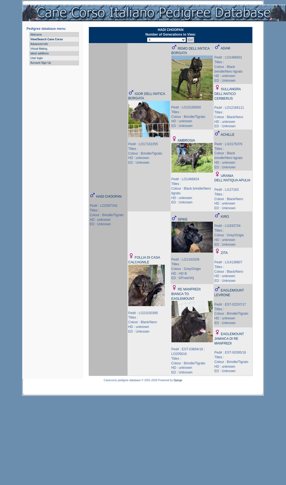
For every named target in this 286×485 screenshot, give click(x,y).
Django (178, 380)
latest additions (39, 53)
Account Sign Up (40, 62)
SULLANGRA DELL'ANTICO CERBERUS (227, 93)
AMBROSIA (186, 140)
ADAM (225, 48)
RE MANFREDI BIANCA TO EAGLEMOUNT (186, 294)
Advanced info (39, 44)
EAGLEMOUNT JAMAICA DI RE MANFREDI (229, 338)
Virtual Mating (38, 48)
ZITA (224, 253)
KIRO (225, 217)
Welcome (36, 34)
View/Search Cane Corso (46, 39)
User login (36, 58)
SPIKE (182, 219)
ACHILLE (227, 135)
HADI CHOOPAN (108, 196)
